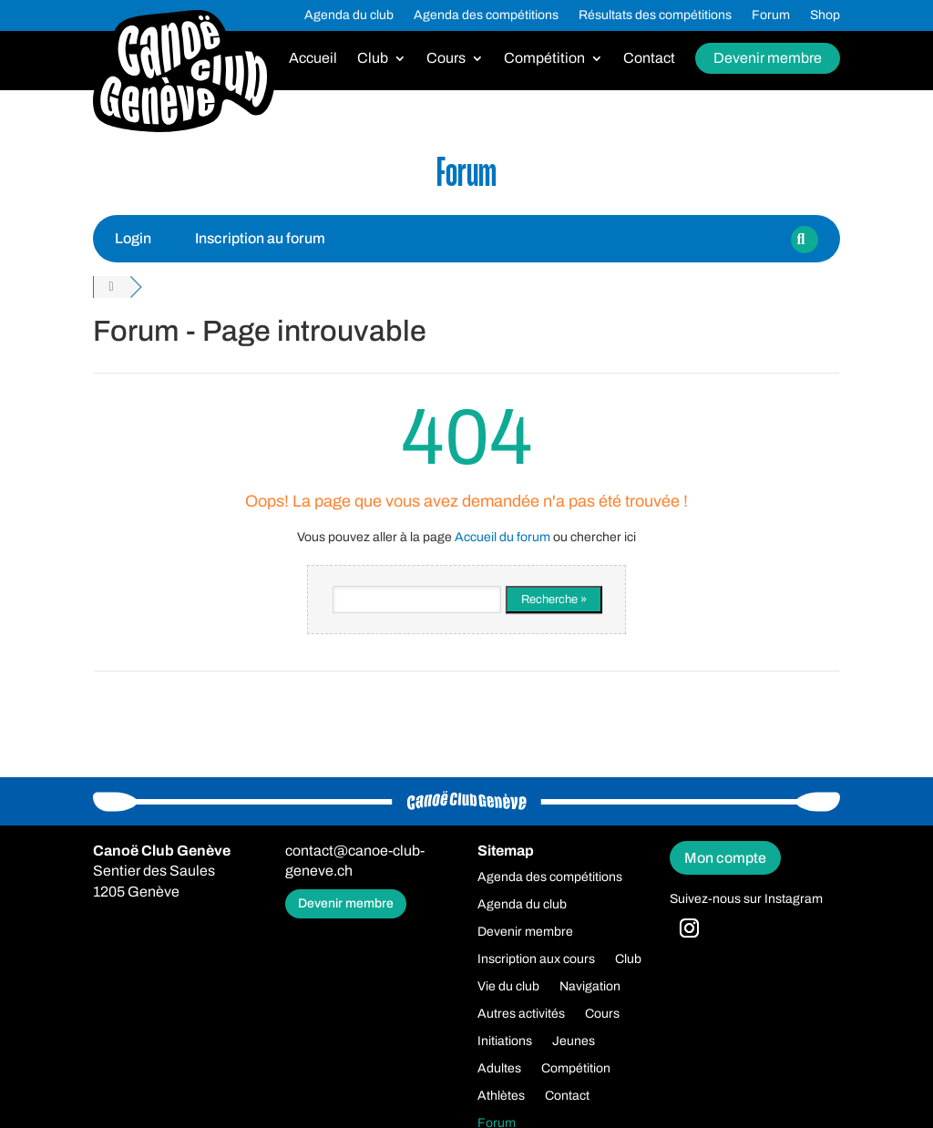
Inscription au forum (260, 238)
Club (372, 59)
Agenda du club (349, 15)
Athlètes (501, 1096)
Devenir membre (767, 58)
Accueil (313, 59)
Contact (649, 59)
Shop (825, 15)
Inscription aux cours (536, 959)
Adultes (499, 1068)
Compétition (544, 59)
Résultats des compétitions (655, 15)
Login (133, 238)
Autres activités (521, 1014)
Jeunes (573, 1041)
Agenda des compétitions (486, 15)
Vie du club (508, 986)
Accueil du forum (502, 537)
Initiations (504, 1041)
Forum (771, 15)
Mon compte (725, 858)
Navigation (589, 986)
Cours (446, 59)
